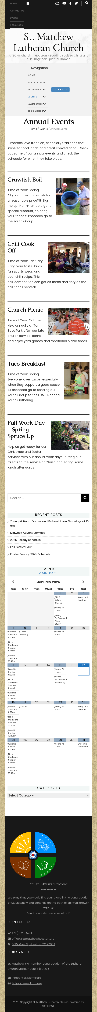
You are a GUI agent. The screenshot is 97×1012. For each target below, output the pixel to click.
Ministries (35, 82)
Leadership (35, 103)
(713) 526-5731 (22, 933)
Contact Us (17, 10)
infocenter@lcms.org (26, 978)
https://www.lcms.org (27, 983)
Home (13, 3)
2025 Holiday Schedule (25, 540)
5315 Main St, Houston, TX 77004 (33, 944)
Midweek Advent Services (27, 533)
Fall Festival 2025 (21, 547)
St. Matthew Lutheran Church (48, 42)
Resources (35, 111)
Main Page (48, 573)
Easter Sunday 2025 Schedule (30, 554)
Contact (60, 89)
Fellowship (35, 89)
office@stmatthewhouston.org (33, 939)
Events (14, 18)
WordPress (48, 1005)
